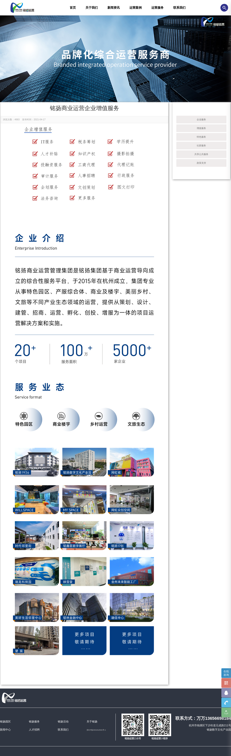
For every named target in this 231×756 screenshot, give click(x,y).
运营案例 (135, 7)
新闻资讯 (113, 7)
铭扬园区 (5, 721)
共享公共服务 (201, 154)
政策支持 (201, 163)
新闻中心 (5, 729)
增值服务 (201, 128)
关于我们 (91, 7)
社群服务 (201, 145)
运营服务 (157, 7)
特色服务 (201, 137)
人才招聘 (34, 729)
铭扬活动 (63, 721)
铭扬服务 (34, 721)
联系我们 (179, 7)
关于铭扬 (92, 721)
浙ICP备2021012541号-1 (96, 730)
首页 (73, 7)
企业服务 (201, 119)
